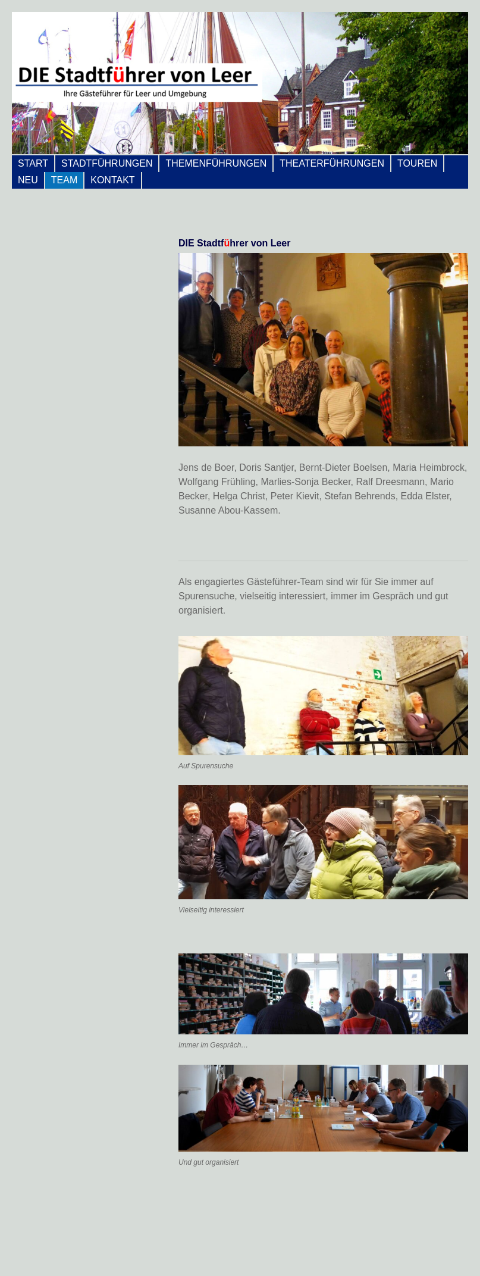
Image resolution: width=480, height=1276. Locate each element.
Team (64, 180)
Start (33, 163)
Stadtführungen (106, 163)
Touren (417, 163)
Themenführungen (215, 163)
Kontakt (112, 180)
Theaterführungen (332, 163)
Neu (28, 180)
